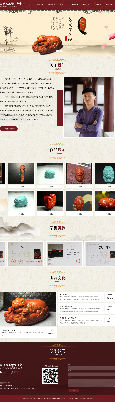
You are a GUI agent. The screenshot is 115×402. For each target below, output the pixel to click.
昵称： (69, 364)
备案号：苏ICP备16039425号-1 (70, 398)
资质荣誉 (86, 4)
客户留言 (97, 4)
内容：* (70, 377)
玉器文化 (63, 4)
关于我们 (40, 4)
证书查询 (74, 4)
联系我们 (109, 4)
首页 (30, 4)
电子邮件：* (71, 370)
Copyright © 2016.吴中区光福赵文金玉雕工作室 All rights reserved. (41, 398)
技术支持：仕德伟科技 (86, 398)
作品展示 (51, 4)
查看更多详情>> (9, 129)
